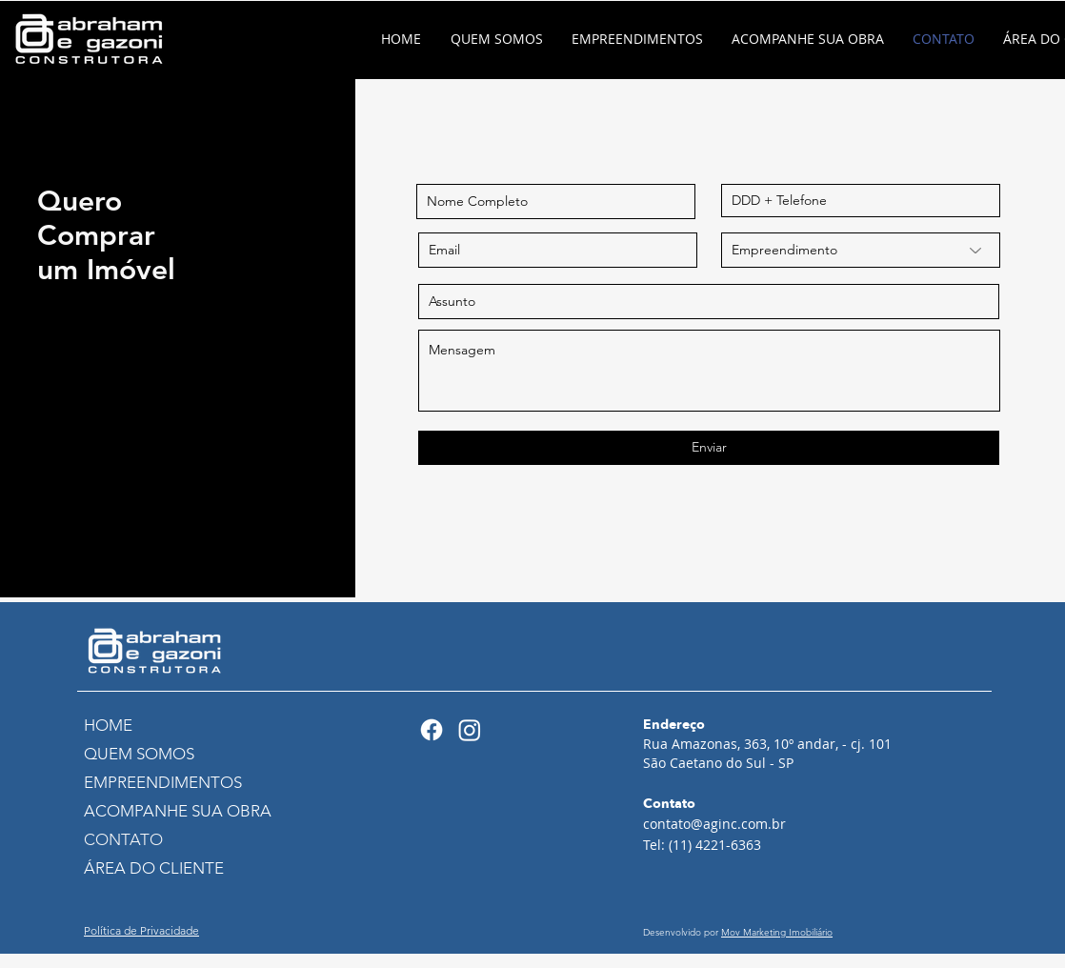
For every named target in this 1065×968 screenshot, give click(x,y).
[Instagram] (469, 730)
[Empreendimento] (860, 250)
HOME (108, 725)
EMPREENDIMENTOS (163, 782)
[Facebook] (431, 730)
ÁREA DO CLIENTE (154, 867)
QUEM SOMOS (139, 753)
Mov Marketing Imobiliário (777, 932)
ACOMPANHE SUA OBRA (167, 810)
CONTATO (123, 839)
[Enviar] (708, 448)
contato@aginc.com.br (714, 824)
